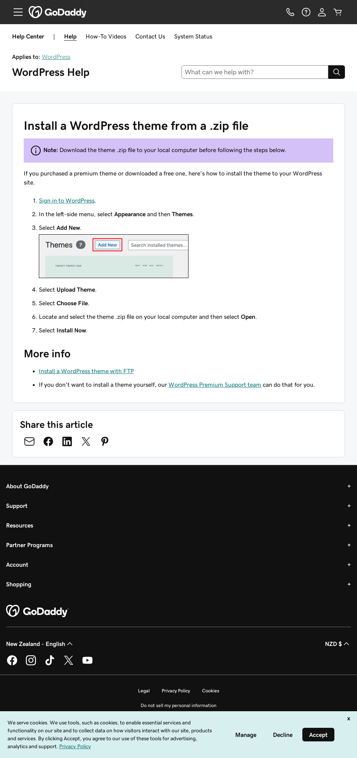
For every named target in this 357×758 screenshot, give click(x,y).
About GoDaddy (27, 486)
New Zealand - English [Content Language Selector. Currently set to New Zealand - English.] (40, 643)
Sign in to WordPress (67, 200)
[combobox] (255, 72)
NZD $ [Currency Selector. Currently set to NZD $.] (338, 643)
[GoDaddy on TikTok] (50, 664)
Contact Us (150, 36)
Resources (19, 525)
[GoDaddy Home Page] (37, 611)
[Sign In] (322, 12)
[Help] (306, 12)
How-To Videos (106, 36)
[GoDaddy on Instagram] (31, 664)
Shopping (18, 584)
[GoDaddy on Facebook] (12, 664)
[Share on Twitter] (86, 441)
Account (17, 564)
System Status (193, 36)
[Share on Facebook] (48, 441)
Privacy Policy (176, 690)
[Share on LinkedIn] (67, 441)
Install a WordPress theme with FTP (86, 371)
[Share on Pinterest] (104, 441)
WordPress (56, 57)
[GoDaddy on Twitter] (69, 664)
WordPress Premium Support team (215, 384)
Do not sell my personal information (178, 705)
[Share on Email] (29, 441)
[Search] (336, 72)
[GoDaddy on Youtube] (87, 664)
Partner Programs (29, 545)
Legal (144, 690)
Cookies (210, 690)
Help (70, 36)
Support (17, 506)
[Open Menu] (15, 12)
